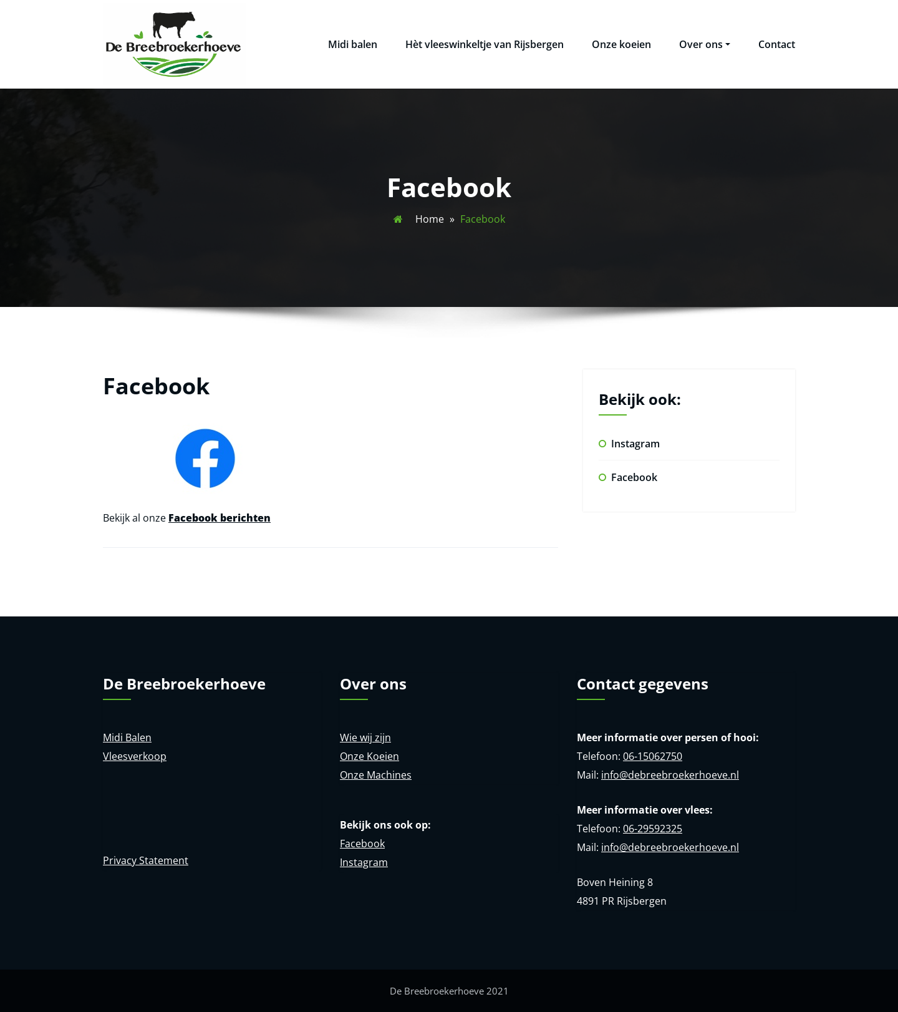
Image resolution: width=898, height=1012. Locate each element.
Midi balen (352, 44)
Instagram (635, 443)
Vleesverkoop (135, 756)
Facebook (634, 477)
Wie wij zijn (365, 737)
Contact (776, 44)
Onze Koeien (369, 756)
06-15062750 (652, 756)
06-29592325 (652, 828)
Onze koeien (621, 44)
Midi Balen (127, 737)
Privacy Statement (145, 860)
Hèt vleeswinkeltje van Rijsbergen (484, 44)
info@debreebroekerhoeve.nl (670, 775)
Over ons (704, 44)
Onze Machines (376, 775)
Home (429, 219)
